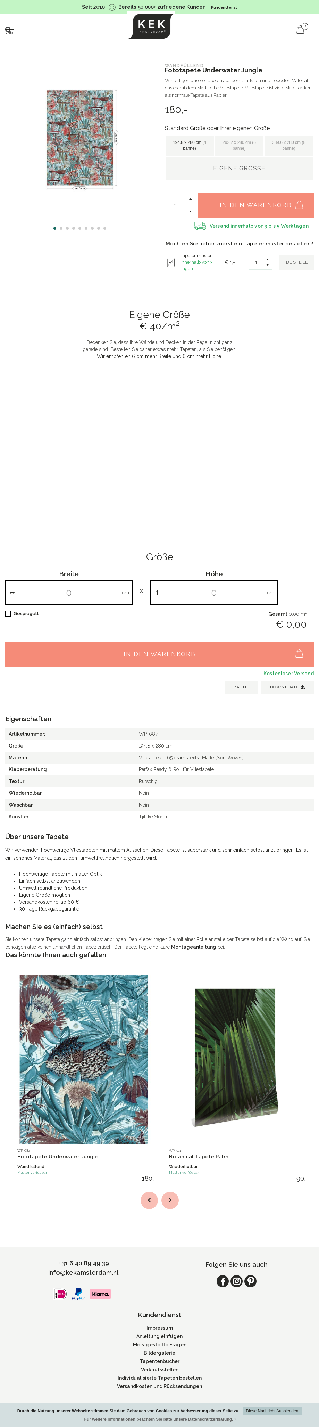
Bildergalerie (159, 1353)
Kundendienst (224, 7)
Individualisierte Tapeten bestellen (160, 1378)
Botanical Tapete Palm (198, 1156)
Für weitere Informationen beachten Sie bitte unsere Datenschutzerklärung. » (160, 1419)
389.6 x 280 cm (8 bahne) (288, 145)
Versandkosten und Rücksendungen (159, 1386)
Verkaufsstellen (159, 1369)
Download (287, 687)
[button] (54, 228)
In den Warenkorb (265, 201)
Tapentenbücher (159, 1361)
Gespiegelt (26, 613)
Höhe (214, 574)
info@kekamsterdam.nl (83, 1272)
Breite (69, 574)
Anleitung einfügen (159, 1336)
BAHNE (241, 687)
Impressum (159, 1328)
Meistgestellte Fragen (159, 1344)
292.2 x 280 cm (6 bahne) (239, 145)
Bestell (297, 262)
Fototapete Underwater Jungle (58, 1156)
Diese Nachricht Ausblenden (272, 1411)
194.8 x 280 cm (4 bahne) (189, 145)
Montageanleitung (193, 947)
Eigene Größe (239, 168)
